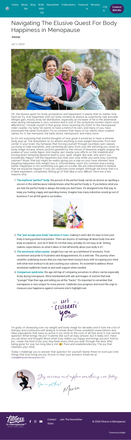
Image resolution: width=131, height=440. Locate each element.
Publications (68, 4)
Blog (32, 4)
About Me (23, 6)
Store (50, 423)
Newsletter (52, 4)
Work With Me (40, 8)
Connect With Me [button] (116, 9)
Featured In (83, 6)
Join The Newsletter (71, 419)
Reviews (95, 4)
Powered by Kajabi (117, 433)
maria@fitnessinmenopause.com (30, 357)
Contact (51, 419)
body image (16, 37)
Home (14, 4)
